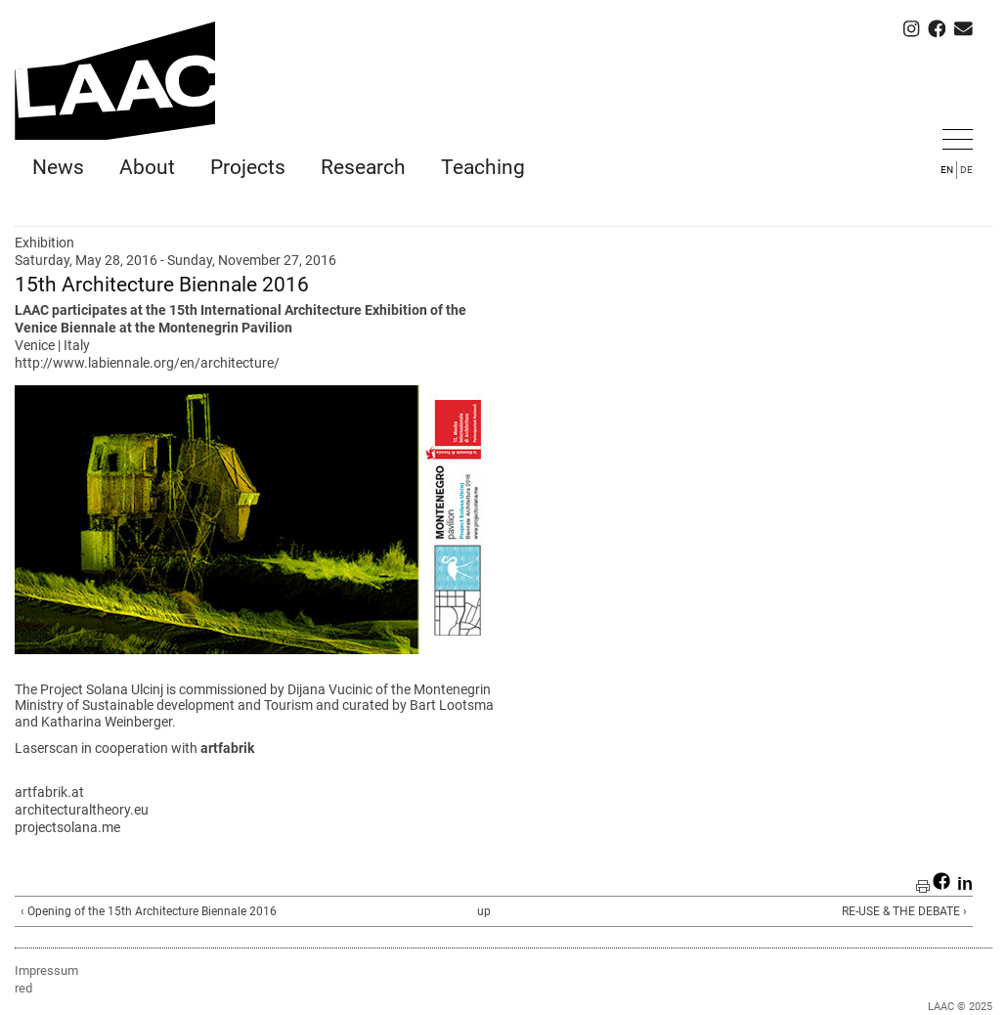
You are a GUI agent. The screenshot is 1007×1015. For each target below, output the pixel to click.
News (58, 167)
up (484, 911)
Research (363, 167)
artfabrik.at (49, 792)
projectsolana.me (67, 827)
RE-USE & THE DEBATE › (904, 911)
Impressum (46, 970)
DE (966, 169)
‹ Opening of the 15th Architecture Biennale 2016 (149, 911)
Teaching (483, 167)
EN (947, 169)
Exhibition (44, 242)
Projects (247, 167)
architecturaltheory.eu (82, 809)
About (147, 167)
